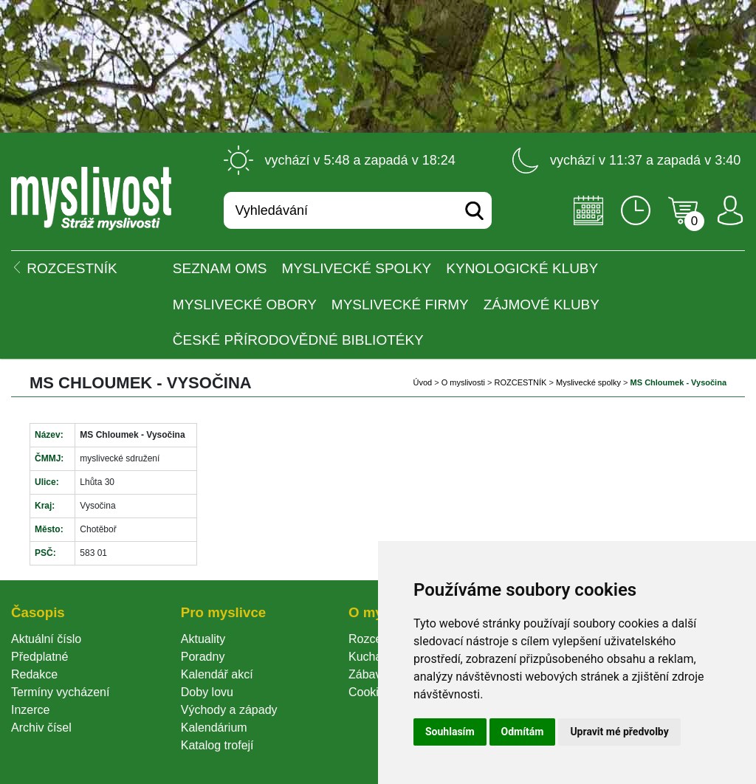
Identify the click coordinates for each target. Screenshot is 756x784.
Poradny (203, 656)
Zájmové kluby (541, 304)
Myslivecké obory (245, 304)
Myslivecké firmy (400, 304)
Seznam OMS (220, 268)
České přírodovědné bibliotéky (298, 340)
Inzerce (30, 710)
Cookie (369, 692)
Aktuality (203, 639)
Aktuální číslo (46, 639)
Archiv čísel (41, 727)
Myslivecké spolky (357, 268)
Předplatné (39, 656)
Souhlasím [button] (450, 731)
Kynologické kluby (522, 268)
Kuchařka (373, 656)
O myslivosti (463, 382)
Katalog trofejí (217, 745)
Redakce (34, 674)
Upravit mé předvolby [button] (619, 731)
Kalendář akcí (217, 674)
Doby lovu (207, 692)
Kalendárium (214, 727)
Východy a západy (229, 710)
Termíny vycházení (60, 692)
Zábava (368, 674)
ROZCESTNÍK (521, 382)
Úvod (422, 382)
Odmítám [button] (522, 731)
